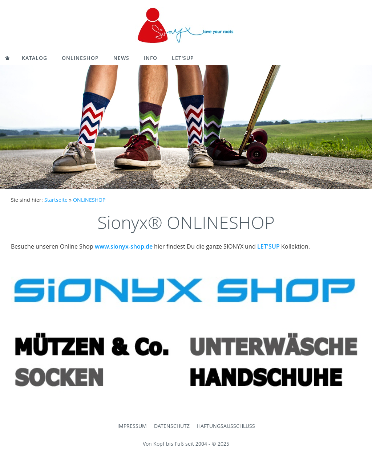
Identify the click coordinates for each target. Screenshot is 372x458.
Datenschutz (172, 425)
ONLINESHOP (80, 57)
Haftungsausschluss (226, 425)
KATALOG (34, 57)
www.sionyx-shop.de (124, 246)
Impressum (132, 425)
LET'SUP (183, 57)
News (121, 57)
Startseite (56, 199)
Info (150, 57)
